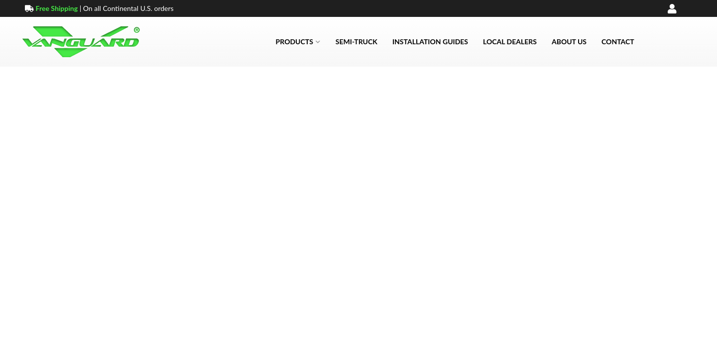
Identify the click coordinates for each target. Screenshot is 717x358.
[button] (298, 41)
